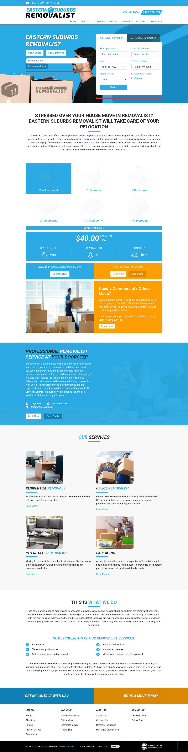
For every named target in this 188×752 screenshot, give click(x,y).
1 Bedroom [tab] (94, 178)
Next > (113, 87)
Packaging (66, 729)
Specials (127, 21)
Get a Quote (137, 273)
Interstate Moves (70, 725)
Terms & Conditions (86, 746)
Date (102, 61)
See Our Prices (56, 52)
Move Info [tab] (111, 38)
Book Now (118, 273)
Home (73, 21)
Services (100, 21)
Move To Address (140, 48)
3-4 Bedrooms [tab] (94, 208)
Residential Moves (70, 715)
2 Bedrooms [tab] (139, 178)
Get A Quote (34, 52)
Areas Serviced (33, 729)
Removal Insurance (106, 725)
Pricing (113, 21)
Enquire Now (107, 326)
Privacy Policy (103, 746)
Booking (140, 21)
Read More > (32, 506)
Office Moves (68, 720)
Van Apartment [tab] (48, 178)
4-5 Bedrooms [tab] (139, 208)
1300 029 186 (151, 12)
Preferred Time (139, 61)
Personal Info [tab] (143, 38)
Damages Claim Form (107, 729)
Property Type (107, 73)
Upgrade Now (60, 273)
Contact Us (156, 21)
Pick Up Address (108, 48)
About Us (86, 21)
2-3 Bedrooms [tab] (48, 208)
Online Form (137, 720)
